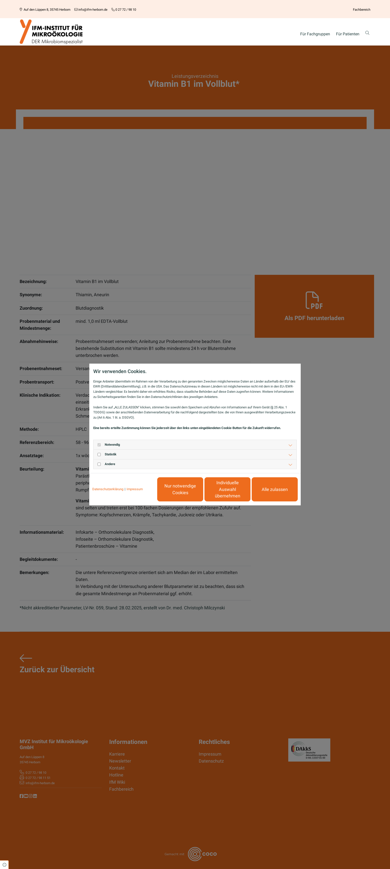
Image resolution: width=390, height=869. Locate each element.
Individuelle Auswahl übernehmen (227, 489)
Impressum (135, 489)
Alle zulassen (275, 489)
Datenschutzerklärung (107, 489)
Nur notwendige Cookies (180, 489)
